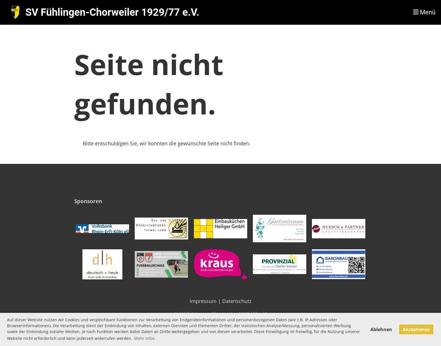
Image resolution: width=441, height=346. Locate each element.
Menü (424, 12)
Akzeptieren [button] (416, 329)
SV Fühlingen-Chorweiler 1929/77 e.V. (112, 12)
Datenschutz (236, 301)
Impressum (203, 301)
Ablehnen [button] (381, 329)
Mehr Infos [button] (144, 338)
